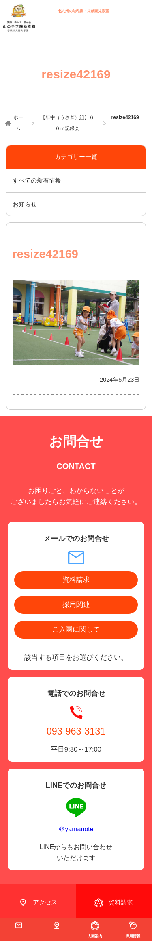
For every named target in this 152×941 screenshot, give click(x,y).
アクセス (45, 902)
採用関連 (76, 604)
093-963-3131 (76, 731)
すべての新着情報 (37, 180)
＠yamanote (75, 828)
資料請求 (76, 580)
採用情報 (133, 936)
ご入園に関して (76, 629)
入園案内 (95, 936)
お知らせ (25, 204)
